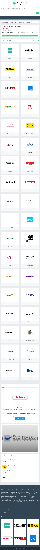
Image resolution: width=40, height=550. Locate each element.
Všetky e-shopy (35, 40)
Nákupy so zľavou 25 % (8, 449)
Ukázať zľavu (20, 35)
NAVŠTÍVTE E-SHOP (20, 418)
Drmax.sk (20, 407)
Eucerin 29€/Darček (11, 459)
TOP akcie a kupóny (6, 509)
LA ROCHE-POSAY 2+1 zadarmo (13, 475)
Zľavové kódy (4, 511)
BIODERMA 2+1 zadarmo (12, 470)
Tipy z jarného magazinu (12, 465)
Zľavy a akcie (4, 512)
